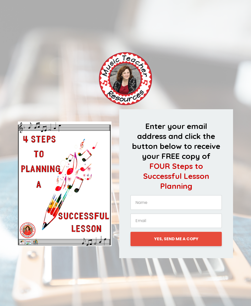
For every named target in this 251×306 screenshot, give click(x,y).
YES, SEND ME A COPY (176, 239)
